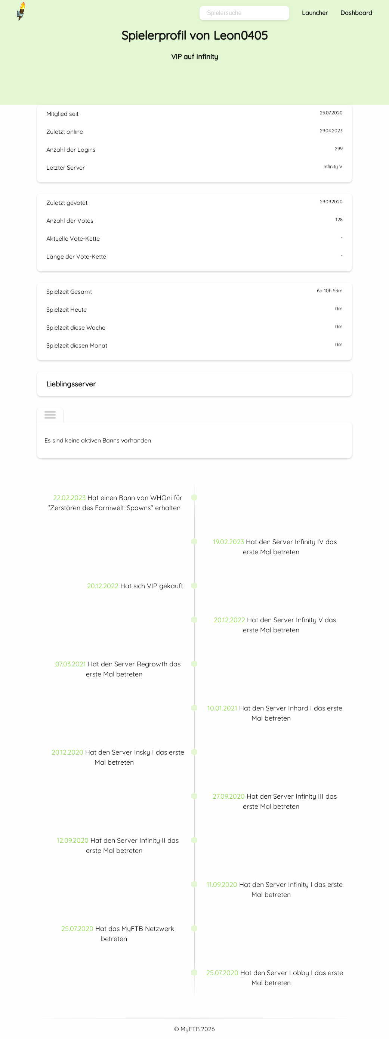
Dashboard (356, 12)
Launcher (315, 12)
